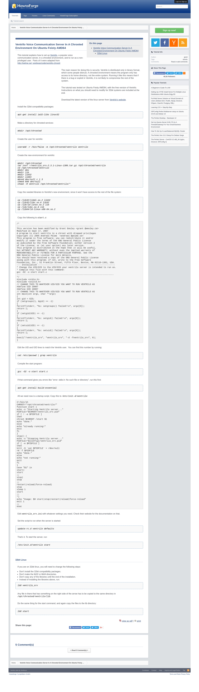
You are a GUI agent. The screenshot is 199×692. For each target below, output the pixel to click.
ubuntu (185, 59)
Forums (34, 16)
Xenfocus (24, 670)
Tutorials (15, 16)
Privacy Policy (185, 674)
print (139, 621)
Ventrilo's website (118, 100)
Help (160, 670)
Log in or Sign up (181, 1)
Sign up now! (169, 30)
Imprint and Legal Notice (172, 670)
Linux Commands (49, 16)
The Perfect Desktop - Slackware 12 (163, 118)
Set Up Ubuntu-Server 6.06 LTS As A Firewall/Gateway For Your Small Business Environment (166, 124)
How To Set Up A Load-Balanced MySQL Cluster (168, 131)
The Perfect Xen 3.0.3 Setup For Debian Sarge (167, 135)
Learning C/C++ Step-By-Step (161, 107)
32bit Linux (102, 53)
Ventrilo (53, 55)
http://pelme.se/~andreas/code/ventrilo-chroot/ (39, 63)
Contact (153, 670)
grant (185, 57)
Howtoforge (20, 674)
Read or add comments (179, 62)
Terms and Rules (175, 674)
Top (184, 670)
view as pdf (127, 621)
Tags (25, 16)
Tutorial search (18, 21)
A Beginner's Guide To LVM (160, 88)
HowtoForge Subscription (69, 16)
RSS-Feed (188, 670)
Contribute (145, 670)
